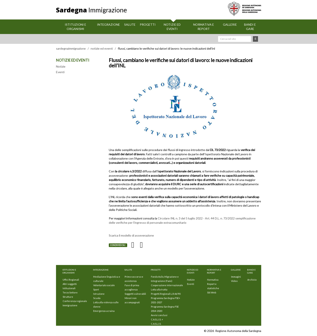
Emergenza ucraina (104, 310)
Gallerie (230, 24)
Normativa (212, 279)
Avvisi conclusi (159, 315)
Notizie (60, 66)
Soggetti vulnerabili (135, 293)
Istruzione (99, 293)
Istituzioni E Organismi (75, 27)
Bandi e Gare (250, 27)
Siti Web (211, 292)
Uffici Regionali (71, 279)
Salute (130, 24)
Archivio (252, 279)
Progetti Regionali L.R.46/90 (165, 293)
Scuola (96, 298)
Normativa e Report (203, 27)
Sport (96, 289)
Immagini (236, 276)
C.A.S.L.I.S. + (157, 319)
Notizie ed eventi (172, 27)
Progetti (148, 24)
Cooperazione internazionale (167, 285)
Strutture (68, 296)
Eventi (60, 72)
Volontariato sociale (104, 285)
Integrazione (108, 24)
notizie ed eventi (102, 48)
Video (234, 281)
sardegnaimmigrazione (71, 48)
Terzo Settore (70, 292)
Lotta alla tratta (159, 289)
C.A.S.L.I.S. (156, 323)
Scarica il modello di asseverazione (131, 235)
